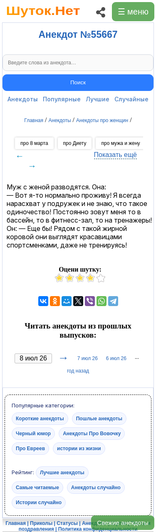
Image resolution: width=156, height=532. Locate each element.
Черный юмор (33, 433)
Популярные (62, 99)
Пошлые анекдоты (99, 419)
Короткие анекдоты (40, 419)
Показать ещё (115, 154)
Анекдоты (22, 99)
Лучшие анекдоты (62, 473)
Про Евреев (30, 448)
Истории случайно (39, 502)
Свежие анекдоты (123, 522)
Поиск (78, 82)
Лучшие (97, 99)
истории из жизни (79, 448)
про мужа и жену (120, 143)
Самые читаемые (37, 487)
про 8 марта (34, 143)
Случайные (131, 99)
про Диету (75, 143)
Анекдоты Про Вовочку (92, 433)
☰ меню (133, 11)
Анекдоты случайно (96, 487)
